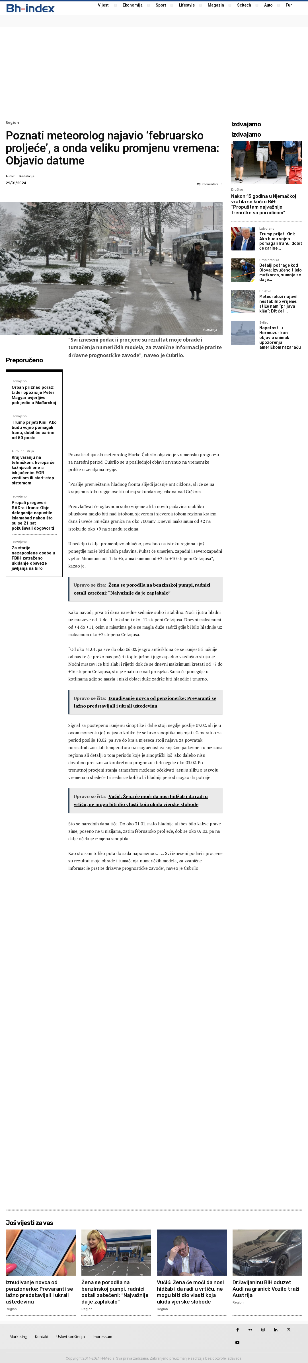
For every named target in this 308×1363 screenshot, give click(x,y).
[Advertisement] (154, 73)
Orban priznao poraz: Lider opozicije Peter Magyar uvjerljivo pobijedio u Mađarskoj (34, 395)
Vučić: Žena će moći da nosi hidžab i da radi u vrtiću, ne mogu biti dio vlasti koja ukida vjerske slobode (191, 1291)
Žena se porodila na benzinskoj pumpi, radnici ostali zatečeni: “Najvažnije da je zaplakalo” (115, 1291)
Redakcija (26, 176)
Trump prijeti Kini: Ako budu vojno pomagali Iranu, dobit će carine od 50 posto (34, 430)
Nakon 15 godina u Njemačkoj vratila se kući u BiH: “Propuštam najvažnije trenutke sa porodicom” (263, 204)
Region (12, 122)
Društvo (237, 189)
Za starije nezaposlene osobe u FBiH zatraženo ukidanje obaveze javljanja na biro (33, 558)
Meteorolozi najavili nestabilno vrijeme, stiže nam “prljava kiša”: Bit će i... (279, 303)
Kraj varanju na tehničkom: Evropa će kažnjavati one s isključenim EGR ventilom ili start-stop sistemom (33, 470)
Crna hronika (269, 260)
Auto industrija (23, 451)
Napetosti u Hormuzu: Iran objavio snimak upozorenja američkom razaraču (280, 338)
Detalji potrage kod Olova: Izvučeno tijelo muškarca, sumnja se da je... (280, 272)
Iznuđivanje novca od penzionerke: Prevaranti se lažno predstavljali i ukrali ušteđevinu (40, 1291)
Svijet (263, 322)
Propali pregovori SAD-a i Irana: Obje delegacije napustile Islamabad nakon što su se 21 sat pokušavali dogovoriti (33, 515)
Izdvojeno (19, 381)
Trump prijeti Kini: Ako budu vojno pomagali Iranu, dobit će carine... (280, 241)
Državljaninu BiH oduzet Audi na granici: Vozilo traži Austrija (267, 1288)
